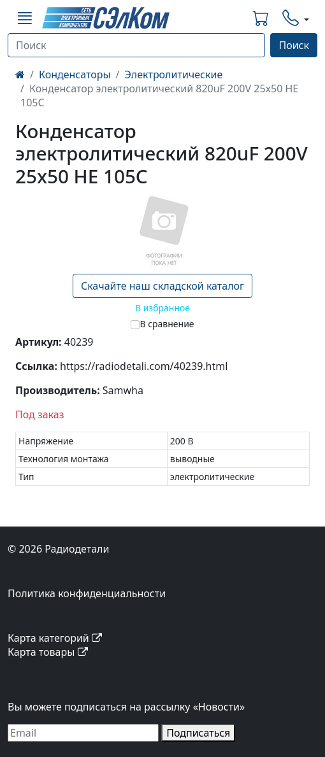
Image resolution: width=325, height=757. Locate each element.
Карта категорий (55, 638)
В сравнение (167, 324)
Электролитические (174, 74)
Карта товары (48, 652)
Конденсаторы (75, 74)
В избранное (162, 308)
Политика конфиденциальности (87, 593)
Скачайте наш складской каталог (162, 286)
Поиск (293, 45)
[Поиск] (136, 45)
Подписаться (198, 733)
